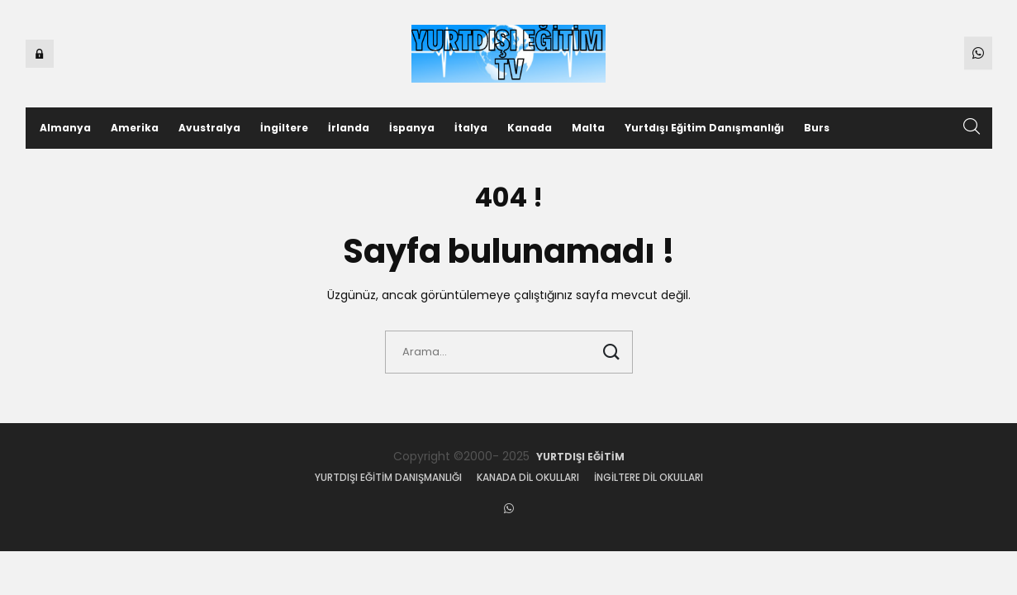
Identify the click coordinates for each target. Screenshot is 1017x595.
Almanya (65, 128)
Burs (816, 128)
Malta (588, 128)
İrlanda (348, 128)
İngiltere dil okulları (648, 478)
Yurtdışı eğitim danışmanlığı (388, 478)
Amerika (135, 128)
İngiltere (284, 128)
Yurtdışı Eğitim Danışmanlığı (704, 128)
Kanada (529, 128)
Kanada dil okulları (528, 478)
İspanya (412, 128)
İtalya (470, 128)
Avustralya (209, 128)
